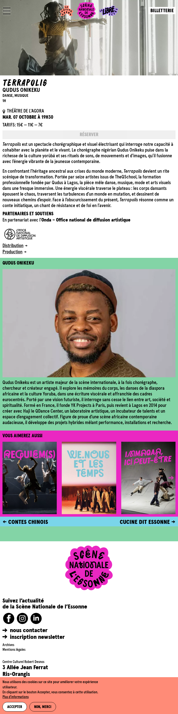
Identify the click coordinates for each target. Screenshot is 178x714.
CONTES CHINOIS (28, 522)
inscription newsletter (37, 637)
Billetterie (162, 10)
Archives (8, 645)
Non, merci (42, 707)
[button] (167, 478)
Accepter (14, 707)
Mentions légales (13, 650)
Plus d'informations (15, 697)
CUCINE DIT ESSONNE (145, 522)
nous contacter (29, 630)
